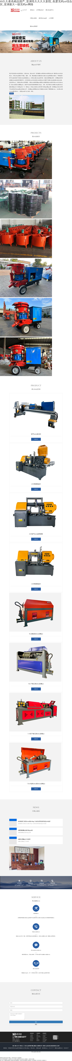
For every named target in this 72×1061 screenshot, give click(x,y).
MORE (11, 93)
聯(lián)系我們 (33, 26)
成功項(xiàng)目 (43, 18)
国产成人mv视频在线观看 (5, 1060)
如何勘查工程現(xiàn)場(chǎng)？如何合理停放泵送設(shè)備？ (34, 821)
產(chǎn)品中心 (50, 10)
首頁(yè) (32, 10)
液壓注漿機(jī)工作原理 (24, 839)
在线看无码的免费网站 (14, 1060)
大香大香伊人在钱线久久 (42, 1060)
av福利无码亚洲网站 (23, 1060)
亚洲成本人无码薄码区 (32, 1060)
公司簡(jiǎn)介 (40, 10)
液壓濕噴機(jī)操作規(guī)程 (25, 830)
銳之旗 (50, 1045)
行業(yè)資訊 (33, 18)
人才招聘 (51, 18)
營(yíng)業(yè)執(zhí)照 (36, 1052)
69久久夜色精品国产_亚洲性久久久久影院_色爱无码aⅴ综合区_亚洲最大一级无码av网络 (17, 1059)
